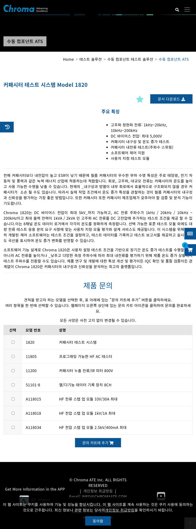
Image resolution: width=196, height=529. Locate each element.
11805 (31, 356)
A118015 (33, 399)
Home (68, 59)
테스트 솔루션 (90, 59)
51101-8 (33, 384)
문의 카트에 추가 (98, 442)
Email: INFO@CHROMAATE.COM (98, 496)
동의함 (98, 521)
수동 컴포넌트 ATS (174, 59)
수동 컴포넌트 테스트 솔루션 (130, 59)
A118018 (33, 413)
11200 (31, 370)
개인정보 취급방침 (98, 491)
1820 (30, 342)
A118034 (33, 427)
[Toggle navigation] (187, 9)
